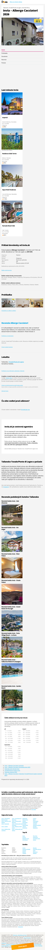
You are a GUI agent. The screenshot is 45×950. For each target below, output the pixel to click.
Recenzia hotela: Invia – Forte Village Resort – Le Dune (11, 634)
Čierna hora (25, 819)
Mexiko (24, 852)
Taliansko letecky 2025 (11, 772)
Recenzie (4, 59)
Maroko (35, 848)
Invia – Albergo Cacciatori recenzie (14, 765)
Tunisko (24, 823)
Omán (24, 848)
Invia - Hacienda (5, 823)
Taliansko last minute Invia (12, 769)
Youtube (30, 943)
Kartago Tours (26, 838)
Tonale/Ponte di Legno (16, 362)
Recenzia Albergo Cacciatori (15, 323)
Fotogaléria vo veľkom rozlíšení (9, 310)
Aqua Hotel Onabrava (9, 190)
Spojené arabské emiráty (37, 825)
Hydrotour (35, 837)
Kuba (34, 850)
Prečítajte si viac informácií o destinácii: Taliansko (13, 371)
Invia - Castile (5, 826)
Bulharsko (25, 818)
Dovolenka (4, 56)
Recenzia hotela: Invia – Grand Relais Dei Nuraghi (11, 608)
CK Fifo (24, 837)
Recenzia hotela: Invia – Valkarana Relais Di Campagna (11, 660)
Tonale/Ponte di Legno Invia (31, 448)
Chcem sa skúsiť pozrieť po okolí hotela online (12, 385)
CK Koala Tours (36, 838)
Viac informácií (27, 937)
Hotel (3, 50)
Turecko (35, 823)
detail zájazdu (23, 946)
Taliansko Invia (20, 448)
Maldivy (35, 853)
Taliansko (35, 822)
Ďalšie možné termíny (7, 270)
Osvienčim (20, 926)
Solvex (34, 840)
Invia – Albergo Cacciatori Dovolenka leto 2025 (17, 767)
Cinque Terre (35, 945)
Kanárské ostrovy (37, 849)
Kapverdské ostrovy (25, 825)
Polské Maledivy (5, 945)
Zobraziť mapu (5, 391)
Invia (24, 836)
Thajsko (24, 853)
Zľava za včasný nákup (16, 2)
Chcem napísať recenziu (7, 347)
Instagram (6, 487)
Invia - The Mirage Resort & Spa (6, 819)
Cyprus (34, 818)
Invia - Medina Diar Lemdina (6, 830)
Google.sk (4, 943)
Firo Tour (35, 836)
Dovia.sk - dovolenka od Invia (20, 935)
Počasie (4, 63)
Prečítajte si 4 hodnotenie (7, 336)
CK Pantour (25, 840)
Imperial (5, 117)
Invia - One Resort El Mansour (16, 819)
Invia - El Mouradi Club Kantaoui (17, 824)
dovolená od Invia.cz (11, 944)
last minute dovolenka (36, 944)
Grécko (24, 821)
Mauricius (35, 852)
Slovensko (25, 828)
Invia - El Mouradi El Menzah (16, 821)
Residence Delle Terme (9, 154)
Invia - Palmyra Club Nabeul (6, 821)
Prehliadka (4, 53)
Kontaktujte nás (25, 409)
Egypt (34, 819)
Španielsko (25, 822)
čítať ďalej (33, 809)
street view (9, 378)
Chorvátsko (35, 821)
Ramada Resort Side (8, 226)
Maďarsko (35, 828)
